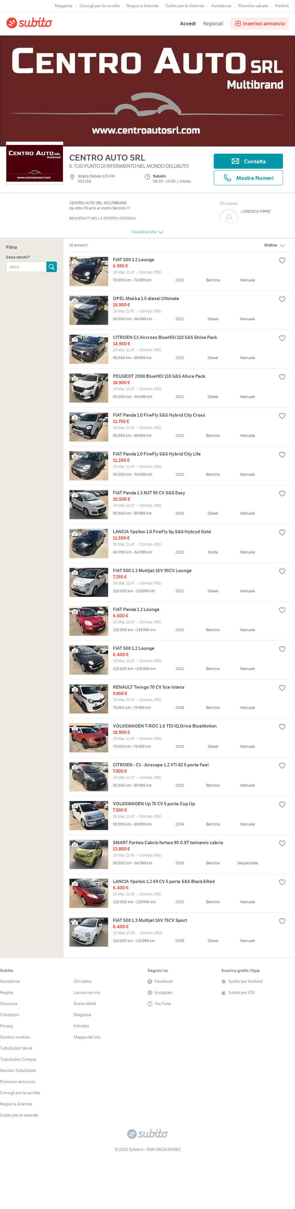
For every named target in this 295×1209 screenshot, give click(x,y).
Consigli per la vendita (99, 5)
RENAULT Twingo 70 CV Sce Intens (149, 687)
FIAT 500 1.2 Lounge (133, 259)
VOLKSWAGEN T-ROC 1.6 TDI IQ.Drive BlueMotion (165, 726)
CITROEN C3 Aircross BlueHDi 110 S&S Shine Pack (165, 337)
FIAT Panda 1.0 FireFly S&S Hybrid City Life (157, 454)
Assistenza (221, 5)
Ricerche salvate (253, 5)
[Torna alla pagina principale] (40, 23)
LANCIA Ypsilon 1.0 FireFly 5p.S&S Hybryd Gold (162, 531)
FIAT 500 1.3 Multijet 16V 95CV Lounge (152, 570)
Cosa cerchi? (18, 257)
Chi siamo (229, 203)
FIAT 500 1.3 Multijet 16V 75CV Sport (150, 920)
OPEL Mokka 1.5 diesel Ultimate (146, 298)
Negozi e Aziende (142, 5)
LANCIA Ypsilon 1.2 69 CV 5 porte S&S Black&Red (164, 881)
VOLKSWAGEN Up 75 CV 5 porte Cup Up (154, 804)
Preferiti (282, 5)
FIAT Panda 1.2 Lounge (136, 609)
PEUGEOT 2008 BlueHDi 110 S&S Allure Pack (159, 376)
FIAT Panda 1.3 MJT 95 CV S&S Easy (149, 493)
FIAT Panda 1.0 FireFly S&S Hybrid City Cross (159, 415)
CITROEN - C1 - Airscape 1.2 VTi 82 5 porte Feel (161, 765)
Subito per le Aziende (185, 5)
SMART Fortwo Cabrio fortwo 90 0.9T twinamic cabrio (168, 842)
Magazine (64, 5)
